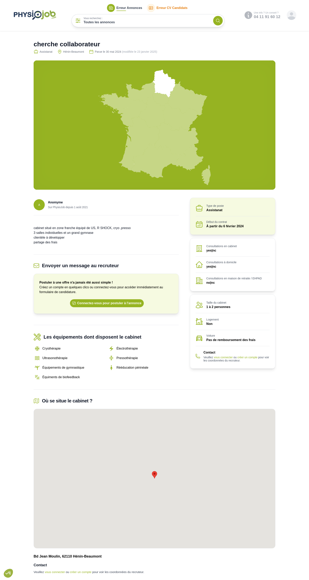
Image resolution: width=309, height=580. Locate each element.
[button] (8, 573)
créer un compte (247, 357)
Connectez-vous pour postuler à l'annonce (106, 303)
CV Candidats (167, 8)
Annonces (124, 8)
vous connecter (223, 357)
